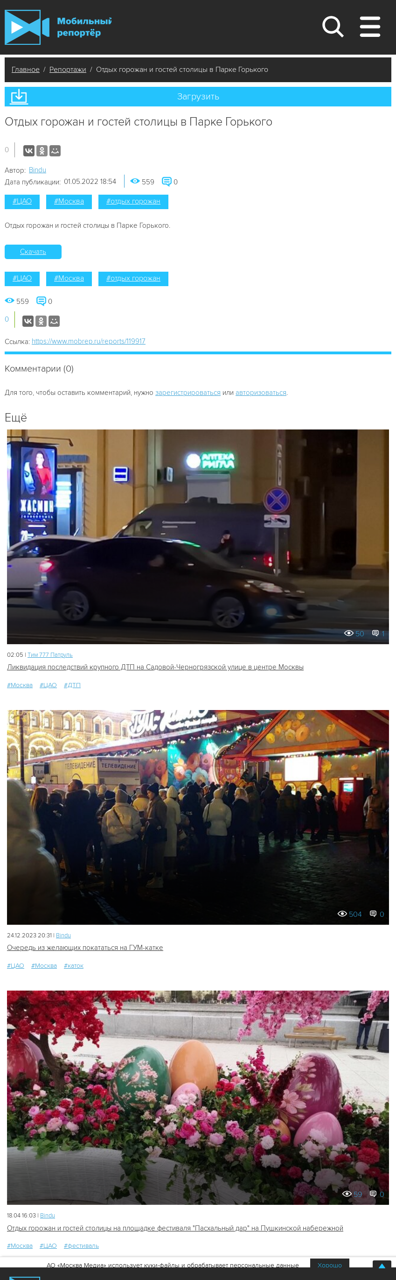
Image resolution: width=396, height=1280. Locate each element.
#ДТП (72, 685)
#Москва (69, 201)
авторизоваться (261, 392)
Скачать (33, 251)
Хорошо (330, 1265)
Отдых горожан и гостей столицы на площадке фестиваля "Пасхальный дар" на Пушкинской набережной (175, 1228)
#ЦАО (22, 201)
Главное (26, 69)
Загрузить (198, 96)
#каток (73, 966)
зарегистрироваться (188, 392)
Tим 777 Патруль (50, 655)
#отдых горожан (133, 201)
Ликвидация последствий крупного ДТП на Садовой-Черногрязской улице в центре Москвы (155, 667)
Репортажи (67, 69)
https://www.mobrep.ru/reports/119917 (89, 341)
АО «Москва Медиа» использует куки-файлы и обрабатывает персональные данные (173, 1265)
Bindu (37, 170)
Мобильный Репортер (58, 27)
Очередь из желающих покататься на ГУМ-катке (85, 947)
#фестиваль (81, 1246)
